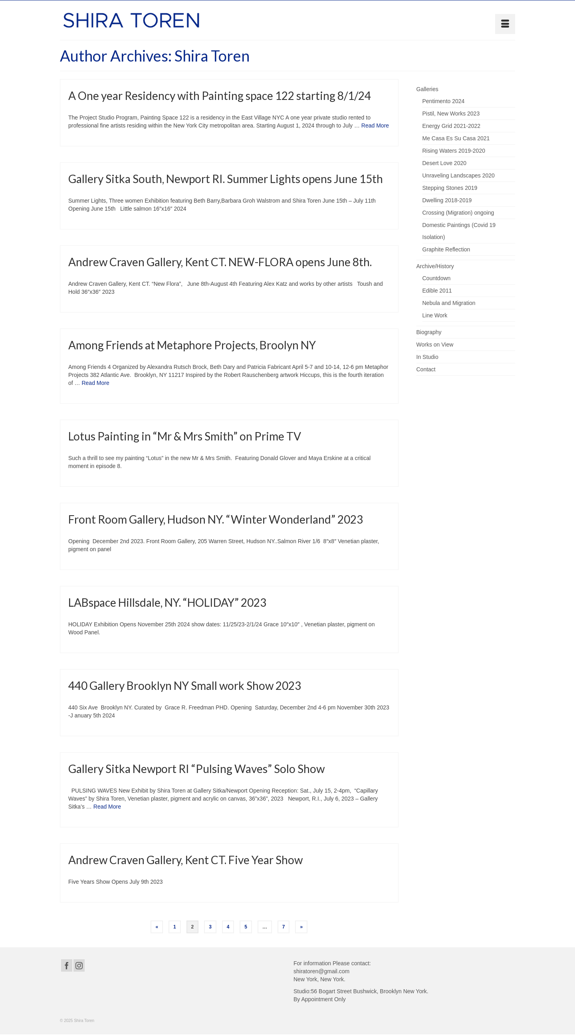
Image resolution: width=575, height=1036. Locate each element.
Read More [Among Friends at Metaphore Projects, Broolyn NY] (95, 383)
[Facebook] (66, 965)
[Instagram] (79, 965)
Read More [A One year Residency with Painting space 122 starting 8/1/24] (375, 126)
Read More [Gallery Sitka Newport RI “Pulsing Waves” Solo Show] (107, 806)
